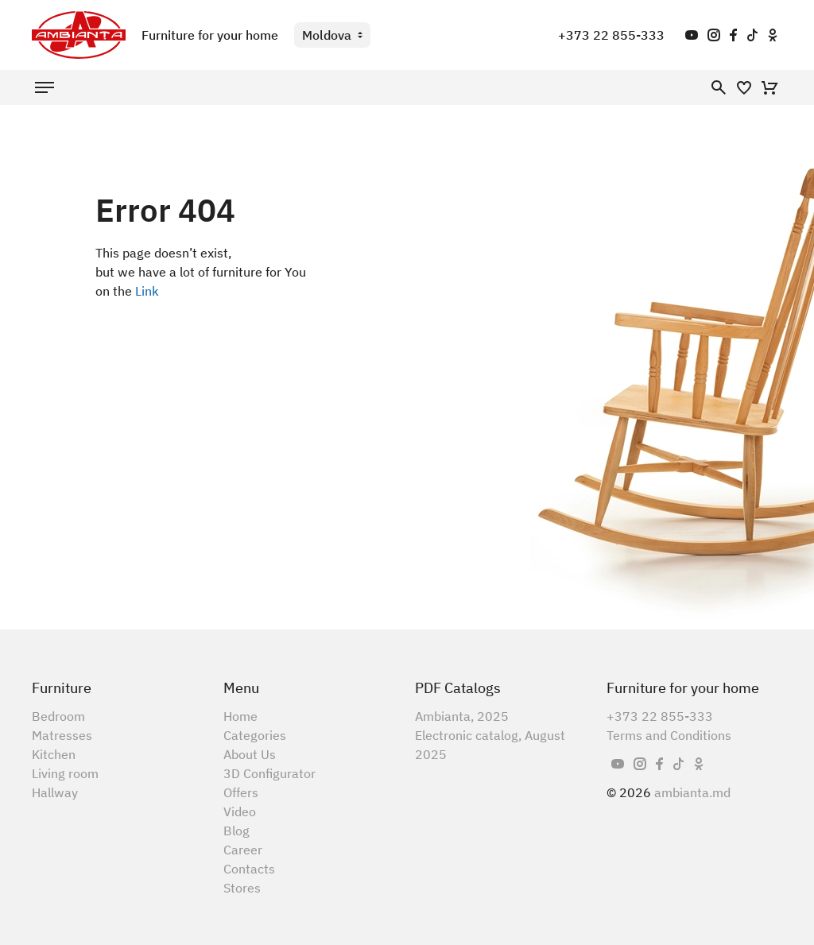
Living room (65, 773)
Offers (240, 792)
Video (239, 811)
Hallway (55, 792)
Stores (242, 888)
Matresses (62, 735)
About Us (249, 754)
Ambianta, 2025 (462, 716)
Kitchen (54, 754)
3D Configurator (269, 773)
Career (242, 850)
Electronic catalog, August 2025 (490, 744)
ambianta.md (692, 792)
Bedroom (58, 716)
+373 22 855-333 (611, 35)
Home (240, 716)
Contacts (249, 869)
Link (147, 291)
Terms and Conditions (669, 735)
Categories (254, 735)
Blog (236, 830)
